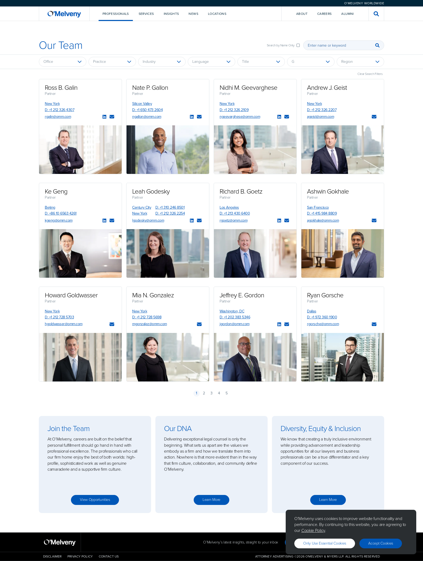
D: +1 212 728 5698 (146, 317)
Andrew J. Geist (327, 87)
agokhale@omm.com (323, 220)
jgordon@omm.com (235, 324)
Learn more (211, 500)
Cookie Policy (313, 530)
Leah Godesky (151, 191)
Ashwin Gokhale (328, 191)
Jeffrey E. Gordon (242, 295)
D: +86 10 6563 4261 (61, 213)
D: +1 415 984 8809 (322, 213)
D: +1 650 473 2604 (147, 110)
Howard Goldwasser (71, 295)
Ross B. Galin (61, 87)
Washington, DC (232, 311)
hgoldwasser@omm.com (64, 324)
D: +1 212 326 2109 (234, 110)
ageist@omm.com (320, 116)
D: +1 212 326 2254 (170, 213)
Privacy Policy (80, 556)
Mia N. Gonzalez (153, 295)
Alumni (347, 13)
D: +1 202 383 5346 (235, 317)
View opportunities (95, 500)
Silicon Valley (142, 103)
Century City (141, 207)
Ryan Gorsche (325, 295)
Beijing (50, 207)
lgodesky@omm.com (148, 220)
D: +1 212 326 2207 (321, 110)
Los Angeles (229, 207)
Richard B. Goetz (241, 191)
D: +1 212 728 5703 (59, 317)
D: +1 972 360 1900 (322, 317)
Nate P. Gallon (150, 87)
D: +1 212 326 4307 (59, 110)
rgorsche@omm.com (323, 324)
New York (52, 103)
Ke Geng (56, 191)
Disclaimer (52, 556)
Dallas (311, 311)
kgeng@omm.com (59, 220)
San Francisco (318, 207)
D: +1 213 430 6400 (235, 213)
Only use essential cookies (324, 543)
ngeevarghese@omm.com (240, 116)
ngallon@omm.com (146, 116)
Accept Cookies (380, 543)
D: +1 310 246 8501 (170, 207)
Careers (324, 13)
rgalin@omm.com (58, 116)
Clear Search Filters (370, 73)
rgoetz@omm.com (233, 220)
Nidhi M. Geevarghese (248, 87)
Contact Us (109, 556)
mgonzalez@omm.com (149, 324)
